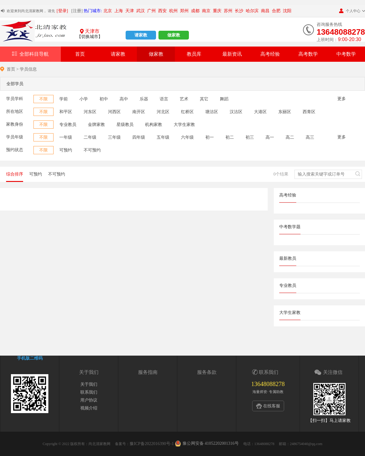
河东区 (90, 112)
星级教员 (125, 124)
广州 (151, 11)
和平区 (65, 112)
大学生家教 (184, 124)
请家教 (140, 35)
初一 (209, 137)
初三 (249, 137)
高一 (270, 137)
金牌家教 (96, 124)
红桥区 (187, 112)
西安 (162, 11)
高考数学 (308, 54)
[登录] (62, 11)
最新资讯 (232, 54)
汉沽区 (236, 112)
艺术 (184, 99)
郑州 (184, 11)
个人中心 (349, 11)
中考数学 (346, 54)
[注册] (76, 11)
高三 (310, 137)
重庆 (217, 11)
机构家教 (153, 124)
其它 (204, 99)
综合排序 (14, 174)
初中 (103, 99)
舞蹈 (224, 99)
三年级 (114, 137)
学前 (63, 99)
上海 (118, 11)
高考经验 (270, 54)
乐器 (144, 99)
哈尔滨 (252, 11)
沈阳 (287, 11)
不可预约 (92, 150)
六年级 (187, 137)
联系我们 (88, 392)
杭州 (173, 11)
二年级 (90, 137)
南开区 (138, 112)
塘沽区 (211, 112)
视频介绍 (88, 408)
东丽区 (284, 112)
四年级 (138, 137)
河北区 (163, 112)
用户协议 (88, 400)
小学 (83, 99)
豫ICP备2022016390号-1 (152, 443)
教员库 (194, 54)
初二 (229, 137)
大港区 (260, 112)
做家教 (173, 35)
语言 (164, 99)
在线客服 (271, 406)
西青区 (309, 112)
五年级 (163, 137)
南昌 (265, 11)
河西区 (114, 112)
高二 (290, 137)
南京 (206, 11)
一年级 (65, 137)
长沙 (239, 11)
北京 (107, 11)
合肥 (276, 11)
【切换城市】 (90, 36)
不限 (43, 99)
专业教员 (67, 124)
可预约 (65, 150)
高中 (124, 99)
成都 (195, 11)
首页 (80, 54)
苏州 (228, 11)
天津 (129, 11)
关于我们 (88, 384)
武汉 (140, 11)
